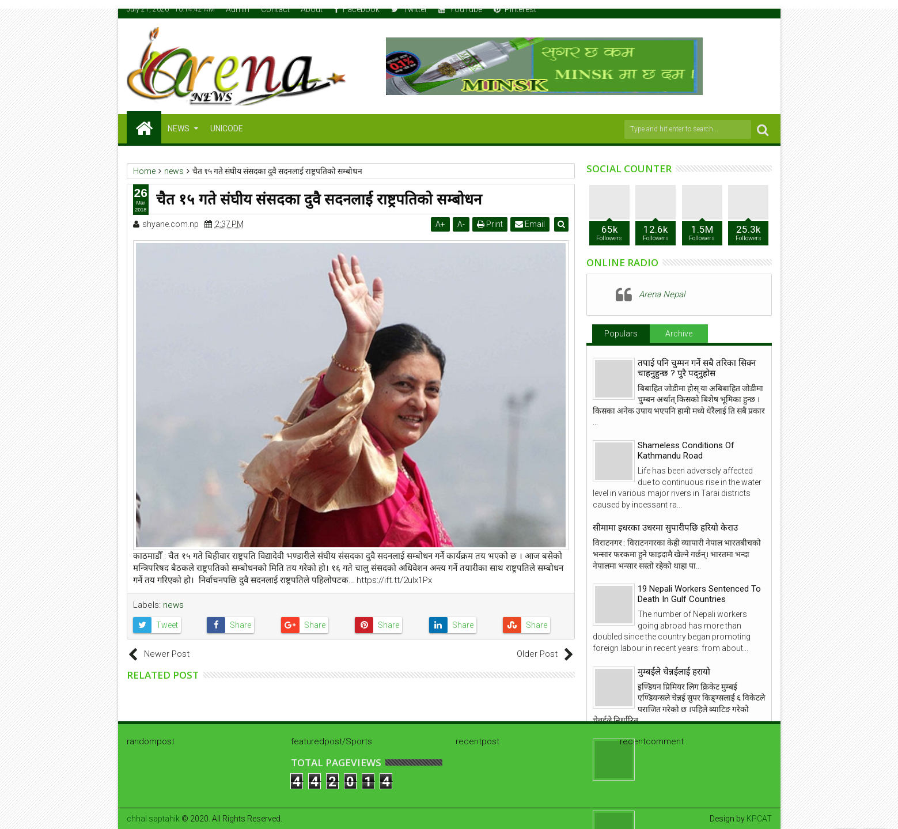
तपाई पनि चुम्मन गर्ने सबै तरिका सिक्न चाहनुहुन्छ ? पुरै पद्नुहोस (697, 368)
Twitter (409, 9)
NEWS (179, 128)
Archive (678, 333)
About (312, 9)
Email (530, 224)
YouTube (460, 9)
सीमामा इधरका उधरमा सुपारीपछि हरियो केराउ (665, 528)
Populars (621, 333)
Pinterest (515, 9)
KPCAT (759, 818)
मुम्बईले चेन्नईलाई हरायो (674, 672)
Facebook (357, 9)
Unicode (226, 128)
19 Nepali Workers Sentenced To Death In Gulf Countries (699, 594)
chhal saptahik (153, 818)
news (173, 605)
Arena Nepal (662, 294)
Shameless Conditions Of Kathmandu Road (686, 450)
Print (490, 224)
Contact (275, 9)
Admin (237, 9)
